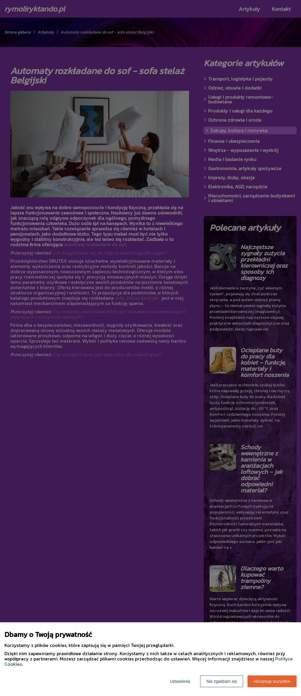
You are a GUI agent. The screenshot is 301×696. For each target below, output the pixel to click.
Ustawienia (180, 681)
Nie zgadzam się (221, 681)
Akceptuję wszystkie (272, 681)
